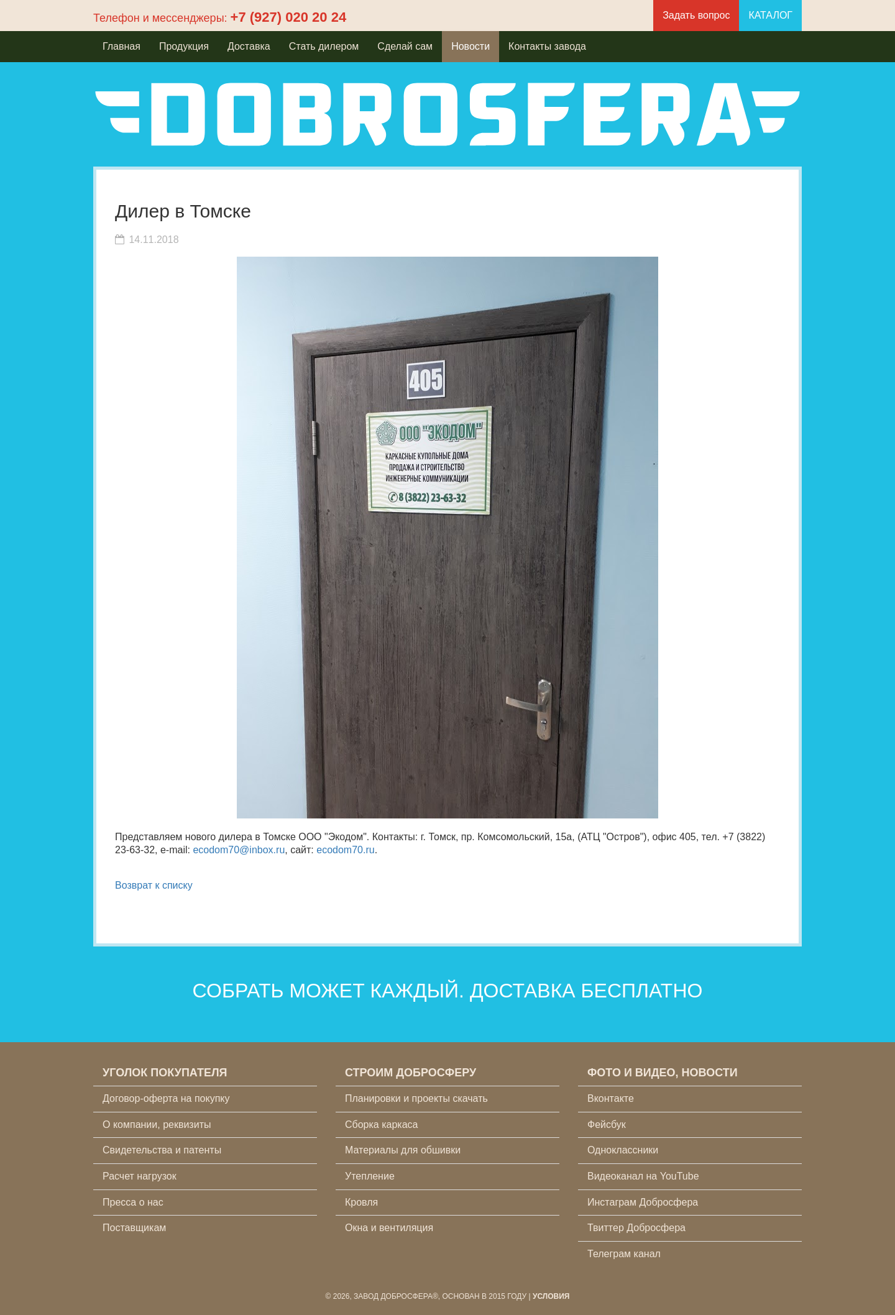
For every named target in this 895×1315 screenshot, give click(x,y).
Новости (470, 46)
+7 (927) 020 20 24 (289, 17)
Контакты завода (547, 46)
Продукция (184, 46)
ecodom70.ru (345, 850)
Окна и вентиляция (389, 1227)
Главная (121, 46)
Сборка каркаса (381, 1124)
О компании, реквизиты (157, 1124)
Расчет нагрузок (140, 1176)
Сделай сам (405, 46)
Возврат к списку (154, 885)
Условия (551, 1296)
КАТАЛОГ (770, 15)
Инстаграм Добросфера (642, 1202)
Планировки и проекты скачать (416, 1098)
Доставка (248, 46)
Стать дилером (324, 46)
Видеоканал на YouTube (643, 1176)
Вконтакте (610, 1098)
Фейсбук (606, 1124)
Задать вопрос (696, 15)
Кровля (361, 1202)
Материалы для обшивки (403, 1150)
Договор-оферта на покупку (166, 1098)
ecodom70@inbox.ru (239, 850)
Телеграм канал (624, 1254)
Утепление (370, 1176)
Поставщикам (134, 1227)
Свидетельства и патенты (162, 1150)
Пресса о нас (133, 1202)
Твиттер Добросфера (636, 1227)
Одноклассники (622, 1150)
